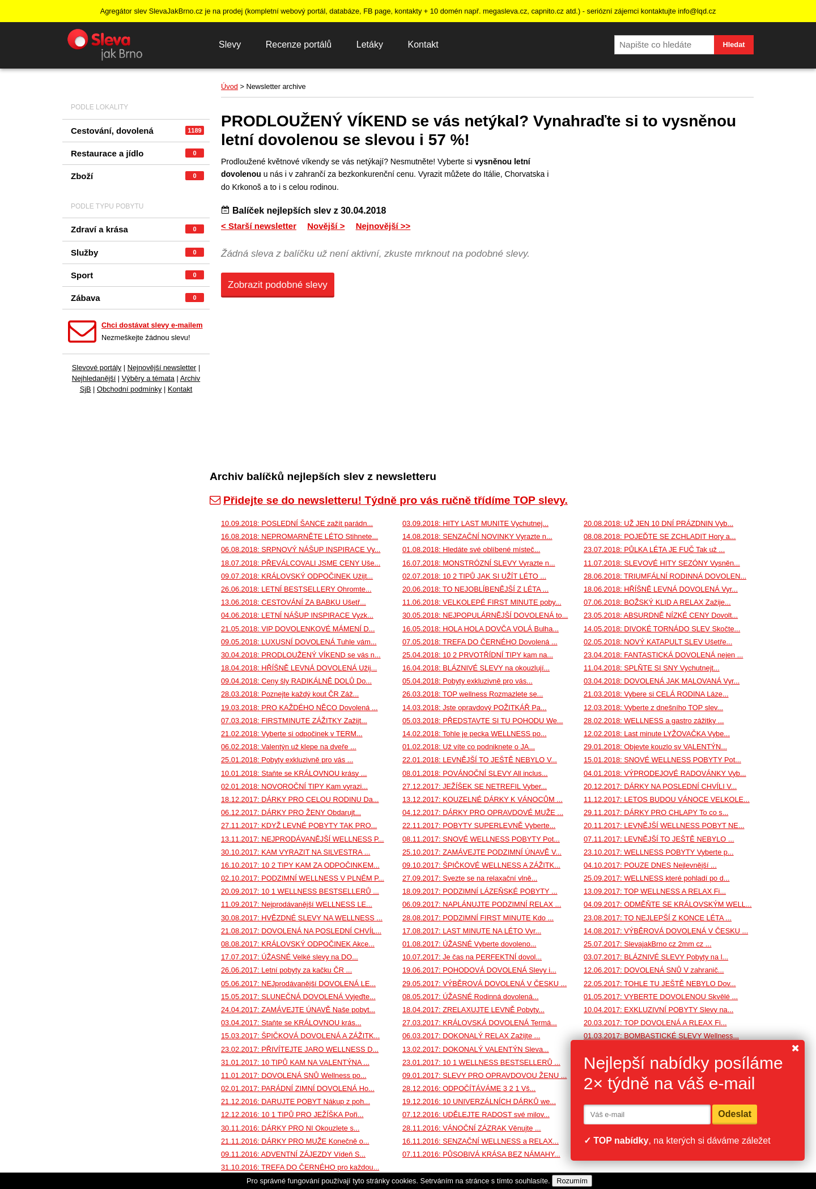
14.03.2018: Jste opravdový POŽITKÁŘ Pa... (474, 707)
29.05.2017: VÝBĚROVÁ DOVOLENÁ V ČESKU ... (484, 983)
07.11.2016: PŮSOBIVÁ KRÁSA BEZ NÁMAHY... (481, 1154)
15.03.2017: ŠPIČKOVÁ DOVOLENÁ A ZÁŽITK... (300, 1035)
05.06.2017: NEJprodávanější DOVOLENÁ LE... (298, 983)
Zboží (137, 176)
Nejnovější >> (383, 226)
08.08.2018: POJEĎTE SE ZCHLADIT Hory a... (660, 536)
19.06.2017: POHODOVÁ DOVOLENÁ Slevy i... (479, 970)
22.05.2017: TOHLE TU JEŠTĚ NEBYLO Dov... (660, 983)
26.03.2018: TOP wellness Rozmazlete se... (472, 694)
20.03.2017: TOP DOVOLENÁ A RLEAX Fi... (655, 1022)
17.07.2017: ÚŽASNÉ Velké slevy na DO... (289, 957)
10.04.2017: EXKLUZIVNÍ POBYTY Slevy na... (658, 1009)
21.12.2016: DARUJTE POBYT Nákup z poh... (295, 1101)
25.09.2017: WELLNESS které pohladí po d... (657, 878)
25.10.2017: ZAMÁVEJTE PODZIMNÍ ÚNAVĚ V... (482, 852)
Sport (137, 275)
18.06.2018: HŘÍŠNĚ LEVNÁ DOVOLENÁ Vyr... (661, 589)
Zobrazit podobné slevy (278, 284)
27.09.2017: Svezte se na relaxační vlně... (469, 878)
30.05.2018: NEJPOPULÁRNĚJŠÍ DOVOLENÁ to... (485, 615)
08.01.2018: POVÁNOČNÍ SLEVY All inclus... (475, 773)
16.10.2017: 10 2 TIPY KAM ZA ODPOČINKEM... (300, 865)
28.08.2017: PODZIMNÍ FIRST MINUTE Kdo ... (478, 918)
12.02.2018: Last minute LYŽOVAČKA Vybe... (657, 733)
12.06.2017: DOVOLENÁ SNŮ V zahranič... (654, 970)
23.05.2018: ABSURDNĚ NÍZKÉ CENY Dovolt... (661, 615)
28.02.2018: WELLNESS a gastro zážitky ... (654, 720)
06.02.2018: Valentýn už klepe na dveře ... (288, 746)
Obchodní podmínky (129, 389)
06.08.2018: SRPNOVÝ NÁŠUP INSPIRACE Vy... (300, 549)
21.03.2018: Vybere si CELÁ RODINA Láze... (656, 694)
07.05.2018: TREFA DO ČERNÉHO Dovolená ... (480, 642)
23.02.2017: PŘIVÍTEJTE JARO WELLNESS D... (300, 1049)
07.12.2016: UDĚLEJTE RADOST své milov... (476, 1114)
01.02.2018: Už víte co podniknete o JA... (468, 746)
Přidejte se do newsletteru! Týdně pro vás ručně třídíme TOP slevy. (389, 500)
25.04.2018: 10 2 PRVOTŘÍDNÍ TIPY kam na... (477, 655)
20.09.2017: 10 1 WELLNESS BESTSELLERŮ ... (300, 891)
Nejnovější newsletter (162, 367)
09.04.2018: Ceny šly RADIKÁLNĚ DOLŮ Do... (296, 681)
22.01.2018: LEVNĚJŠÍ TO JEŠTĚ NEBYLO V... (479, 759)
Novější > (326, 226)
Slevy (230, 44)
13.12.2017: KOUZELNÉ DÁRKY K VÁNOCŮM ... (482, 799)
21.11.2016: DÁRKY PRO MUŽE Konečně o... (295, 1141)
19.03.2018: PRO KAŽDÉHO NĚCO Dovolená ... (299, 707)
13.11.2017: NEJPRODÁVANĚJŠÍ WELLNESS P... (302, 839)
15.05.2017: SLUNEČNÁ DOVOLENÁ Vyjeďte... (298, 996)
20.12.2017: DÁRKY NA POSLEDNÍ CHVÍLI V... (660, 786)
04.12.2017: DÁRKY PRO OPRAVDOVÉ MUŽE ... (482, 812)
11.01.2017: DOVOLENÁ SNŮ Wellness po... (294, 1075)
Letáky (369, 44)
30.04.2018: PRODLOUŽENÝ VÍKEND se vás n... (301, 655)
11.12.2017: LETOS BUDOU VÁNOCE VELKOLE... (667, 799)
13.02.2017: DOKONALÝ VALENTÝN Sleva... (475, 1049)
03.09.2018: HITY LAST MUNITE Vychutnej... (475, 523)
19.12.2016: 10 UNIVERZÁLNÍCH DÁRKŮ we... (479, 1101)
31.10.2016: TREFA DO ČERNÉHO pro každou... (300, 1167)
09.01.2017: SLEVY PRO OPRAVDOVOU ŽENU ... (484, 1075)
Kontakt (422, 44)
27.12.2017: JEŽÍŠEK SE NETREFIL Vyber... (474, 786)
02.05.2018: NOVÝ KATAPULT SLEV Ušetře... (658, 642)
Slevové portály (97, 367)
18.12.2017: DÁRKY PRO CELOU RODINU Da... (300, 799)
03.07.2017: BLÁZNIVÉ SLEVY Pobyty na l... (656, 957)
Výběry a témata (148, 378)
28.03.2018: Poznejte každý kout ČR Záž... (290, 694)
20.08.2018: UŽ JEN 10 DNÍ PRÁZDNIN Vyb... (658, 523)
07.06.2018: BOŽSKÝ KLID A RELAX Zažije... (657, 602)
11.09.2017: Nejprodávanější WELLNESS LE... (296, 904)
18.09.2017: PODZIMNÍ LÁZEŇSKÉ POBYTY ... (480, 891)
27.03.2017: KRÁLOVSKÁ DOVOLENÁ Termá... (479, 1022)
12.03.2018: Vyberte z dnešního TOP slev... (653, 707)
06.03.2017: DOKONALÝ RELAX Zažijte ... (471, 1035)
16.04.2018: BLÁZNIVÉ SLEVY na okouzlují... (476, 668)
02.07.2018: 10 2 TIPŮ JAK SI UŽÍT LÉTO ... (474, 576)
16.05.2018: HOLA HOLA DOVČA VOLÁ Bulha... (480, 629)
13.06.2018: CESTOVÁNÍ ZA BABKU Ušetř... (293, 602)
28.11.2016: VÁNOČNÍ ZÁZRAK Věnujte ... (471, 1128)
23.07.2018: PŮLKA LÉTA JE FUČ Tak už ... (654, 549)
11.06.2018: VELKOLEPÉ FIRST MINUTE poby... (481, 602)
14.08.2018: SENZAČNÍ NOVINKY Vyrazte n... (477, 536)
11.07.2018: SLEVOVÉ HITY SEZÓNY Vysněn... (662, 563)
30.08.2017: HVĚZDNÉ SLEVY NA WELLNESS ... (301, 918)
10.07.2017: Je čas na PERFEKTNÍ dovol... (472, 957)
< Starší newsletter (258, 226)
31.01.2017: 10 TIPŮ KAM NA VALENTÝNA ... (295, 1062)
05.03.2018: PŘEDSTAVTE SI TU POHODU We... (482, 720)
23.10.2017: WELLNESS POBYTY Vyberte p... (659, 852)
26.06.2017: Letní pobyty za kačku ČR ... (286, 970)
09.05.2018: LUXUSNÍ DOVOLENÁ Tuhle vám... (299, 642)
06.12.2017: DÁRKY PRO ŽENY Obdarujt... (291, 812)
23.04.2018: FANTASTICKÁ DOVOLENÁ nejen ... (663, 655)
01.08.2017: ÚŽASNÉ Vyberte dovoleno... (469, 944)
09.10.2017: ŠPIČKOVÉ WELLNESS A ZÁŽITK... (481, 865)
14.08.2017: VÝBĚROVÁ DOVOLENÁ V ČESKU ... (666, 931)
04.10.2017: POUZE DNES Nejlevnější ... (650, 865)
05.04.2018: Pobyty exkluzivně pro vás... (467, 681)
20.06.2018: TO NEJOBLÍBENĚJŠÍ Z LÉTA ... (475, 589)
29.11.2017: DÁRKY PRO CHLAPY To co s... (656, 812)
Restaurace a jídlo (137, 153)
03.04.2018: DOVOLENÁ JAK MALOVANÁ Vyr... (662, 681)
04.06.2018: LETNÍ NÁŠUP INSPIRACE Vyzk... (297, 615)
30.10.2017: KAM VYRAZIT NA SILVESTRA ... (295, 852)
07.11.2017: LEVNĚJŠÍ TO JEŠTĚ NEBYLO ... (659, 839)
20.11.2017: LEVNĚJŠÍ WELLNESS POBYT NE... (664, 825)
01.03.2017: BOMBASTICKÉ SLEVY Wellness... (661, 1035)
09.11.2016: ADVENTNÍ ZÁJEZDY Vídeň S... (293, 1154)
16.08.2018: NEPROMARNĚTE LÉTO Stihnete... (299, 536)
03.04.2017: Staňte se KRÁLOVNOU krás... (291, 1022)
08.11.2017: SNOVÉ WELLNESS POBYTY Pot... (481, 839)
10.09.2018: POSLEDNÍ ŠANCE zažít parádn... (297, 523)
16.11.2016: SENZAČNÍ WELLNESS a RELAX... (480, 1141)
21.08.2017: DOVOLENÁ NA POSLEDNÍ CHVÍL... (301, 931)
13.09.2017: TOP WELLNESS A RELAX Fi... (655, 891)
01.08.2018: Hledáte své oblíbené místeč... (471, 549)
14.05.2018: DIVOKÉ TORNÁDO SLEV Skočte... (662, 629)
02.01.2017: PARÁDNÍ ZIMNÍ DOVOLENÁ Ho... (298, 1088)
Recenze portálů (299, 44)
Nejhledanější (94, 378)
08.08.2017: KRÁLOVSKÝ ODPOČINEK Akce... (298, 944)
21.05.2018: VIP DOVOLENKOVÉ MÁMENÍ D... (298, 629)
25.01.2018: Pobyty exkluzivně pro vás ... (287, 759)
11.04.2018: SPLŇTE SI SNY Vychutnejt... (652, 668)
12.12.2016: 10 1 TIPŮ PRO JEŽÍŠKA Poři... (292, 1114)
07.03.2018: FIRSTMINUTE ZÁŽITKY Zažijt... (294, 720)
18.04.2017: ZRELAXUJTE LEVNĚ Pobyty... (473, 1009)
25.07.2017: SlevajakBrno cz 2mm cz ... (647, 944)
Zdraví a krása (137, 229)
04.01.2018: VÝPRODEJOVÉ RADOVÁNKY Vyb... (665, 773)
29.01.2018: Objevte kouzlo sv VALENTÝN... (655, 746)
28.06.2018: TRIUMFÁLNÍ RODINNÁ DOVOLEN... (665, 576)
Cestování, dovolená (137, 130)
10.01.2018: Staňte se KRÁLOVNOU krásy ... (294, 773)
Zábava (137, 298)
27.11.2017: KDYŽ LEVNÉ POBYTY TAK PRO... (299, 825)
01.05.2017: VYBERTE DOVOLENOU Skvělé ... (661, 996)
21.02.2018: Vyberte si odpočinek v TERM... (292, 733)
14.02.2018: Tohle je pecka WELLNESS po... (474, 733)
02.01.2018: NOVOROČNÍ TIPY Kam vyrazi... (294, 786)
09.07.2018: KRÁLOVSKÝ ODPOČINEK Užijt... (297, 576)
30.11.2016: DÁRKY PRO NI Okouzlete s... (290, 1128)
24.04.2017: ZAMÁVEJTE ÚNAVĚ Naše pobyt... (298, 1009)
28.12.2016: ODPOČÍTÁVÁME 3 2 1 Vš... (469, 1088)
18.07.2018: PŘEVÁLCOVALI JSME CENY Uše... (300, 563)
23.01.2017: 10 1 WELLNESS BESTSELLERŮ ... (481, 1062)
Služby (137, 252)
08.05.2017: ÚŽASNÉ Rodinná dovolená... (470, 996)
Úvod (229, 86)
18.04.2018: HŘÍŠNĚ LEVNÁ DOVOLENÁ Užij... (299, 668)
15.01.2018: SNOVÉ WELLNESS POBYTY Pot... (662, 759)
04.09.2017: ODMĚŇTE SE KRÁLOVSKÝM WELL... (668, 904)
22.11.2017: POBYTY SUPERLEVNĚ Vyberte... (478, 825)
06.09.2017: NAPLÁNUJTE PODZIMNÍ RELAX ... (481, 904)
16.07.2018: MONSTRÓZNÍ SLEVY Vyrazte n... (478, 563)
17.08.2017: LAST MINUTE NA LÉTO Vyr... (471, 931)
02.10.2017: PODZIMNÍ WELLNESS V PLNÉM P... (302, 878)
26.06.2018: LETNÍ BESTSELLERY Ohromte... (296, 589)
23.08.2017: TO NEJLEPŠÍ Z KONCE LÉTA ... (658, 918)
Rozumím (572, 1181)
